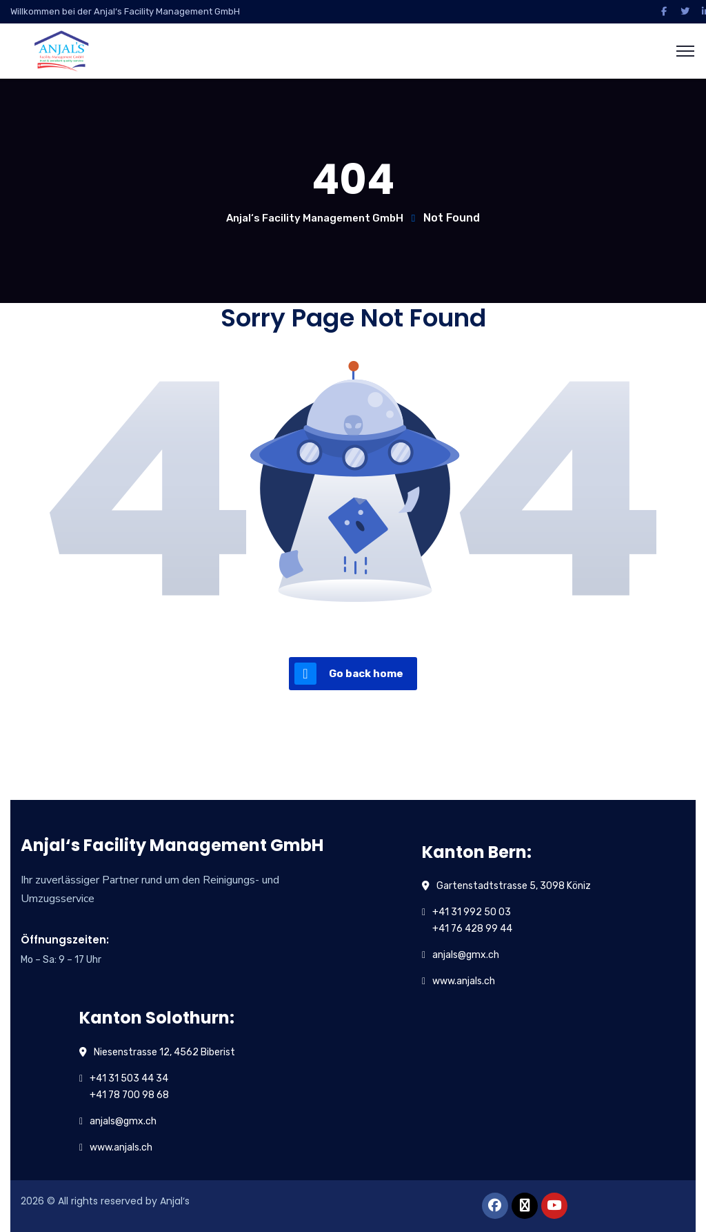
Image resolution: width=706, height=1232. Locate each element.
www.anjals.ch (463, 981)
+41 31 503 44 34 (129, 1078)
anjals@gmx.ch (465, 955)
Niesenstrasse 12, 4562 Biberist (164, 1052)
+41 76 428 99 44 (472, 929)
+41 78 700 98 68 (129, 1095)
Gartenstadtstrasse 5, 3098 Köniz (513, 886)
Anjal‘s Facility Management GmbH (314, 217)
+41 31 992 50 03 (471, 912)
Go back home (348, 674)
